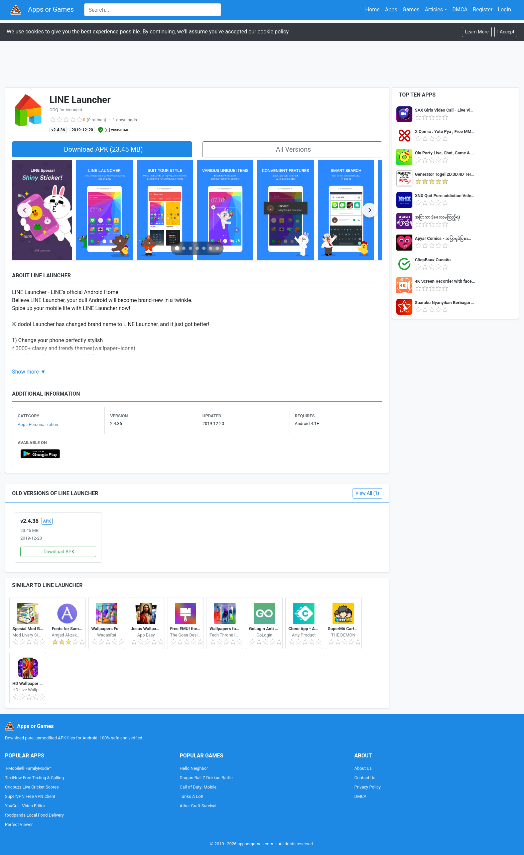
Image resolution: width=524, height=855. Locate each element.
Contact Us (364, 777)
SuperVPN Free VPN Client (30, 796)
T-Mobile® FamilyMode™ (28, 768)
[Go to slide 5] (204, 248)
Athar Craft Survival (198, 805)
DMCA (460, 9)
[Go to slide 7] (217, 248)
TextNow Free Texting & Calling (34, 777)
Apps (391, 9)
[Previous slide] (24, 210)
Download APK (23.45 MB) (103, 149)
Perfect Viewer (19, 824)
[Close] (505, 32)
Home (372, 9)
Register (483, 9)
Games (411, 9)
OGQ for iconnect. (66, 109)
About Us (363, 768)
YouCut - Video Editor (25, 805)
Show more (25, 372)
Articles (434, 9)
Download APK (59, 551)
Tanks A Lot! (191, 796)
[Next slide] (369, 210)
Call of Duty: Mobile (198, 787)
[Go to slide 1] (177, 248)
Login (504, 9)
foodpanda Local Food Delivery (34, 815)
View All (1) (367, 493)
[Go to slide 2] (183, 248)
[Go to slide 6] (210, 248)
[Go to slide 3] (190, 248)
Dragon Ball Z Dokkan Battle (206, 777)
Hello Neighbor (194, 768)
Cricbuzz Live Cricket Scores (32, 787)
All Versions (293, 149)
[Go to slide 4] (197, 248)
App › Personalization (38, 424)
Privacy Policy (367, 787)
